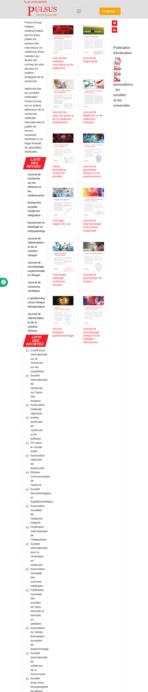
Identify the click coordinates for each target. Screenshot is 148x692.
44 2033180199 (35, 2)
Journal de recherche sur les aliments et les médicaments (36, 185)
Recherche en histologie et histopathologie (37, 227)
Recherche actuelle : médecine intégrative (34, 209)
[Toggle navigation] (78, 11)
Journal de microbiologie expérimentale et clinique (36, 269)
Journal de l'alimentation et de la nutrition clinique (36, 247)
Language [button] (108, 11)
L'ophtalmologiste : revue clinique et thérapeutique (39, 302)
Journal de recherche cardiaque (34, 286)
